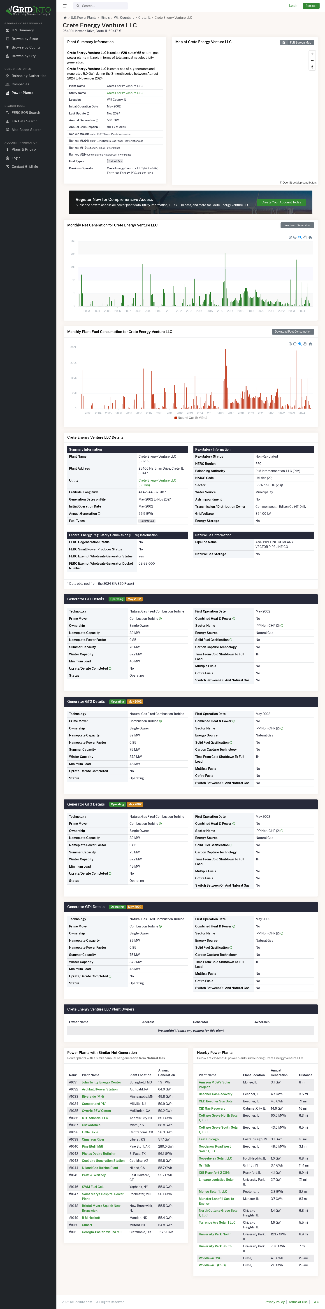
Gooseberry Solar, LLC (215, 1158)
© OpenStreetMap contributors (298, 182)
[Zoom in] (312, 54)
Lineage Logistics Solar (216, 1179)
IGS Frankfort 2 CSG (214, 1172)
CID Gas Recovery (212, 1108)
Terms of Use (298, 1302)
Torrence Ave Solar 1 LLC (217, 1222)
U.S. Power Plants (83, 17)
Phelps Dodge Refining (99, 1153)
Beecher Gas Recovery (215, 1094)
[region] (28, 662)
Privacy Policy (275, 1302)
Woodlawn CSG (210, 1258)
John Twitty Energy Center (101, 1082)
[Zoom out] (312, 60)
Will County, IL (124, 17)
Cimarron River (93, 1139)
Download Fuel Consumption (293, 331)
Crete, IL (144, 17)
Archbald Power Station (100, 1089)
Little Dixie (90, 1132)
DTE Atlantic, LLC (95, 1118)
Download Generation (297, 225)
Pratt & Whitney (94, 1175)
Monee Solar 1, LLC (213, 1191)
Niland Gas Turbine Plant (100, 1168)
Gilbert (87, 1225)
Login (293, 5)
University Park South (215, 1246)
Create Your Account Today (281, 202)
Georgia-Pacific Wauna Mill (102, 1232)
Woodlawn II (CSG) (212, 1265)
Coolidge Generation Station (103, 1160)
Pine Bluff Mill (92, 1146)
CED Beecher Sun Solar (216, 1101)
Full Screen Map (295, 42)
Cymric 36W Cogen (96, 1111)
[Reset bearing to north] (312, 67)
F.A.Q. (316, 1302)
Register (311, 5)
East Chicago (209, 1139)
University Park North (215, 1234)
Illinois (105, 17)
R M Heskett (91, 1218)
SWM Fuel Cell (93, 1187)
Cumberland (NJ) (94, 1104)
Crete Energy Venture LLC (125, 93)
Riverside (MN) (93, 1096)
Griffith (204, 1165)
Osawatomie (91, 1125)
